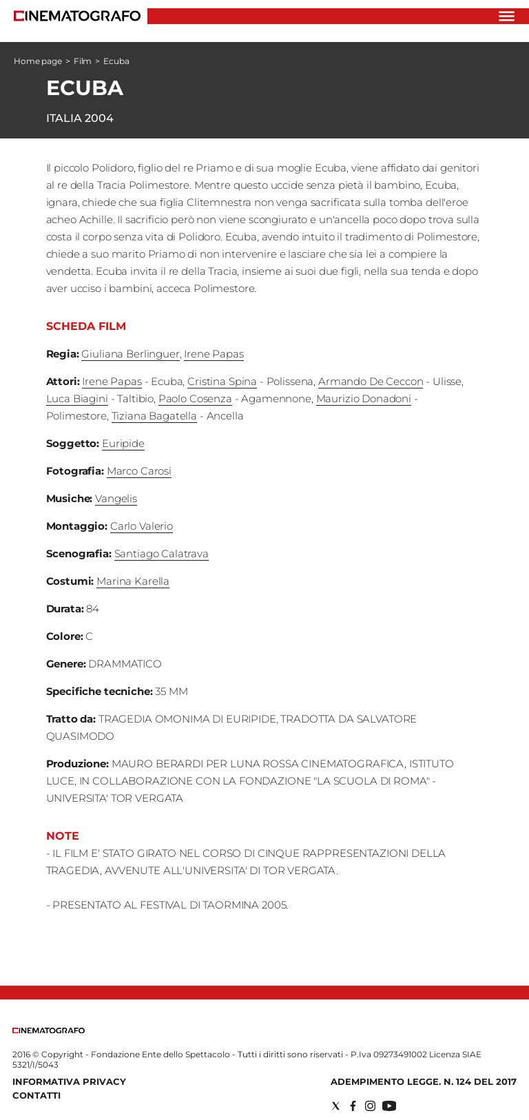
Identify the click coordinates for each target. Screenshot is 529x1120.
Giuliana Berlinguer (130, 353)
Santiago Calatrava (161, 553)
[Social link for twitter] (336, 1106)
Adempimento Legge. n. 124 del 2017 (424, 1081)
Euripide (123, 443)
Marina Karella (132, 581)
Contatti (36, 1095)
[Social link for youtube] (389, 1106)
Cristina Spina (222, 381)
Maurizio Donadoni (363, 398)
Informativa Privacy (69, 1081)
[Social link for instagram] (370, 1106)
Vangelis (116, 498)
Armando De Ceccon (370, 381)
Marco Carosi (139, 470)
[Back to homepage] (48, 1030)
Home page (38, 61)
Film (83, 61)
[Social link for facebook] (353, 1106)
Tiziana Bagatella (154, 415)
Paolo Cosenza (195, 398)
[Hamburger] (507, 16)
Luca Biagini (77, 398)
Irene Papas (213, 353)
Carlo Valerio (141, 525)
